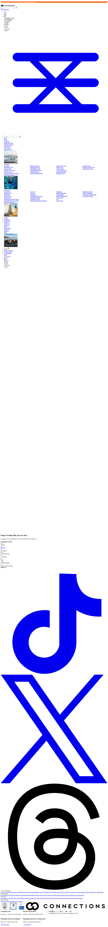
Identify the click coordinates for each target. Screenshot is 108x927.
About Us (3, 892)
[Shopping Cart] (5, 14)
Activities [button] (6, 164)
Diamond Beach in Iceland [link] (11, 201)
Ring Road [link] (33, 195)
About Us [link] (6, 229)
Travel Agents (19, 901)
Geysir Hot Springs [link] (88, 196)
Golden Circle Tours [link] (9, 170)
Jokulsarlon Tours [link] (61, 172)
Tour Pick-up (12, 895)
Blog (82, 895)
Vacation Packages (78, 898)
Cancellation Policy (55, 892)
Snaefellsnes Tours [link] (35, 169)
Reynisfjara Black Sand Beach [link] (38, 201)
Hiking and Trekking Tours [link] (11, 173)
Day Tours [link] (7, 141)
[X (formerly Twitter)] (54, 783)
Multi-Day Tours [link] (8, 143)
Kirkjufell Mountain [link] (61, 196)
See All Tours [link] (8, 149)
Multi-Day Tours (35, 898)
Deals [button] (6, 249)
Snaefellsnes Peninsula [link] (36, 196)
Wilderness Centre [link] (87, 191)
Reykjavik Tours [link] (60, 173)
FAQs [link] (5, 226)
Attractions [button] (7, 190)
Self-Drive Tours (52, 898)
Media (83, 892)
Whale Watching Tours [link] (36, 173)
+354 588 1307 (27, 924)
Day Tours (28, 898)
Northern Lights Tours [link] (89, 167)
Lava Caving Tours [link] (61, 170)
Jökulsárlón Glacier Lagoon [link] (11, 199)
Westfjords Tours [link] (34, 172)
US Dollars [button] (54, 550)
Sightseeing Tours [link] (35, 167)
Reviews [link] (6, 231)
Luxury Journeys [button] (8, 250)
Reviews (15, 892)
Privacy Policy (65, 892)
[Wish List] (5, 13)
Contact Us (4, 901)
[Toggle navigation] (55, 133)
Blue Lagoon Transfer (63, 895)
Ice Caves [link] (33, 191)
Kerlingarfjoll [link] (60, 195)
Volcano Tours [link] (60, 169)
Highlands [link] (59, 191)
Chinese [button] (54, 544)
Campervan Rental (25, 895)
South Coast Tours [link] (61, 166)
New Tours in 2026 (6, 898)
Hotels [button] (6, 217)
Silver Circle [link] (59, 198)
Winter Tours (69, 898)
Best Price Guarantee (75, 892)
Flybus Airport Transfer (50, 895)
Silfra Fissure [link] (7, 196)
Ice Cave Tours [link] (8, 172)
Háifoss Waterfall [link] (61, 193)
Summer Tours (61, 898)
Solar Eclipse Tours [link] (88, 169)
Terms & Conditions (44, 892)
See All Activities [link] (9, 175)
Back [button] (5, 255)
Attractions (72, 895)
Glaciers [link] (32, 193)
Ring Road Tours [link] (34, 166)
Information (9, 892)
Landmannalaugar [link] (35, 198)
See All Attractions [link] (10, 202)
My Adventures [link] (5, 9)
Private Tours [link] (7, 146)
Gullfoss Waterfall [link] (87, 193)
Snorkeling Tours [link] (8, 167)
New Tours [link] (7, 147)
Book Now (32, 2)
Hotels (18, 895)
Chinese (54, 547)
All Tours (14, 898)
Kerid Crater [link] (59, 201)
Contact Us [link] (7, 225)
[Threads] (54, 889)
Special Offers (21, 898)
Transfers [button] (6, 219)
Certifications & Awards (24, 892)
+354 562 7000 (5, 924)
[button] (5, 16)
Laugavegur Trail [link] (35, 199)
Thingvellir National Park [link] (89, 195)
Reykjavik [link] (7, 195)
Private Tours (44, 898)
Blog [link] (5, 232)
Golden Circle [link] (8, 193)
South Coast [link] (7, 198)
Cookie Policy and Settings (96, 892)
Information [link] (7, 228)
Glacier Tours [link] (7, 169)
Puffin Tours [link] (59, 167)
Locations (78, 895)
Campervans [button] (7, 220)
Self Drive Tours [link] (8, 144)
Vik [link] (57, 199)
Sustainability (35, 892)
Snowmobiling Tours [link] (36, 170)
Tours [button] (5, 138)
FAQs (87, 892)
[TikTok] (54, 674)
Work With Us (11, 901)
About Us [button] (6, 222)
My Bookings (4, 895)
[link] (55, 261)
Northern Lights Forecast (37, 895)
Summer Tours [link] (86, 166)
